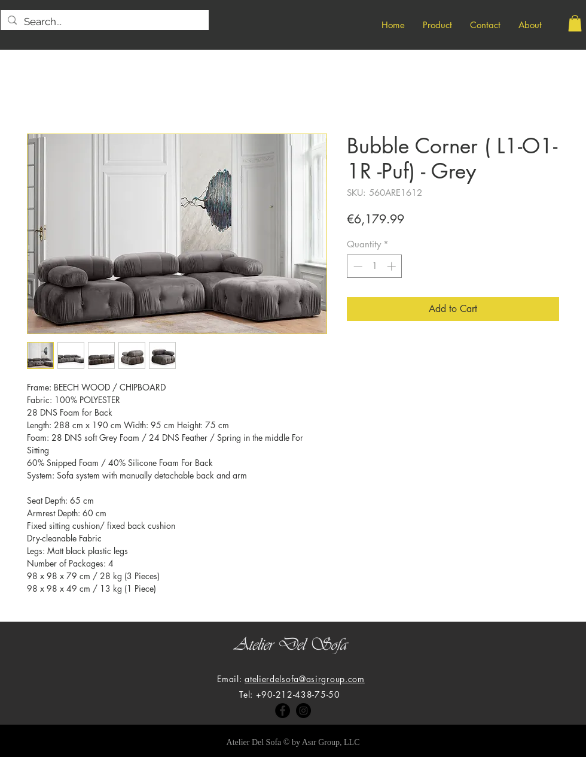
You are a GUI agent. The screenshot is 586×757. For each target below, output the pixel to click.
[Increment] (392, 266)
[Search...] (104, 22)
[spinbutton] (374, 266)
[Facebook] (282, 710)
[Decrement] (357, 266)
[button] (575, 23)
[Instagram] (303, 710)
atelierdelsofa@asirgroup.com (305, 679)
